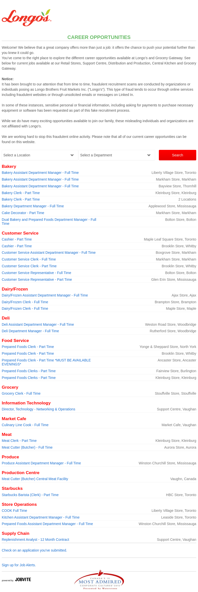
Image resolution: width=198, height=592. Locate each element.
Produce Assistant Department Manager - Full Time (41, 463)
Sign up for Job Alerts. (19, 565)
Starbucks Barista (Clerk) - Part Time (30, 495)
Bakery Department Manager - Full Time (33, 206)
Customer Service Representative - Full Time (36, 273)
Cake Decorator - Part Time (23, 213)
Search (177, 155)
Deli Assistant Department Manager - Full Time (38, 324)
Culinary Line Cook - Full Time (25, 425)
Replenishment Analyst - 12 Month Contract (35, 540)
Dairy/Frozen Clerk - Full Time (25, 302)
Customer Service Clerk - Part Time (29, 266)
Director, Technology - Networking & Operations (38, 409)
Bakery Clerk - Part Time (21, 193)
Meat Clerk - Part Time (19, 441)
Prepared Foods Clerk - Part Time (28, 347)
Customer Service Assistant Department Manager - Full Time (49, 253)
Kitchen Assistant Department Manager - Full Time (41, 517)
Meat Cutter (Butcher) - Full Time (27, 447)
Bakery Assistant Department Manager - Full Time (40, 173)
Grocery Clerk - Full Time (21, 393)
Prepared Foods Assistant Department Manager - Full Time (47, 524)
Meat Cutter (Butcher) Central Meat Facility (35, 479)
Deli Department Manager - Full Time (30, 331)
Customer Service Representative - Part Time (37, 280)
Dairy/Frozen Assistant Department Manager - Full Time (45, 295)
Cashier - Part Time (17, 239)
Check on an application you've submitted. (34, 550)
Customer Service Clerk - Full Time (29, 259)
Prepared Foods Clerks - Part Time (29, 371)
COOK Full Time (14, 511)
